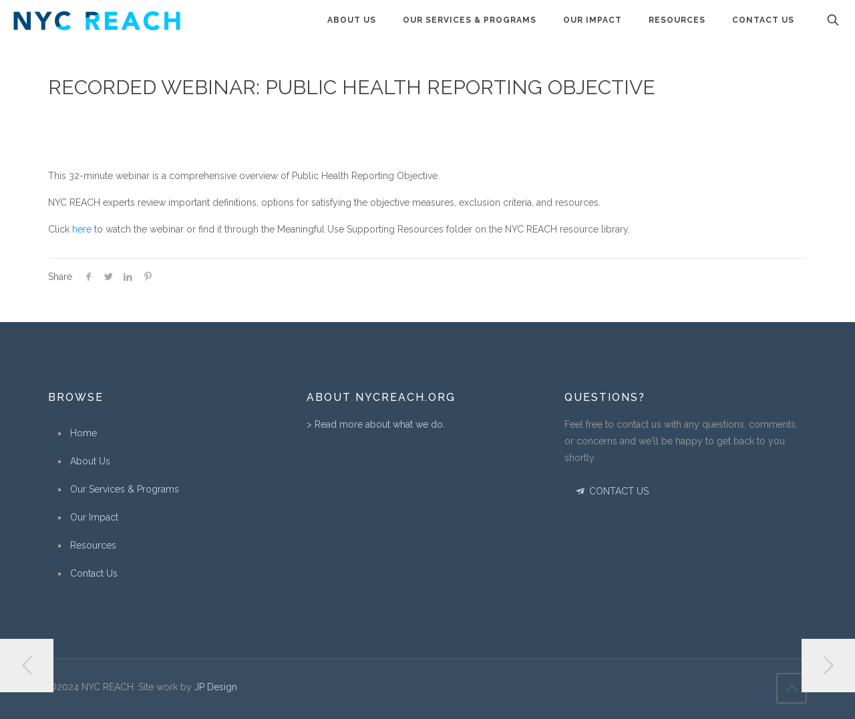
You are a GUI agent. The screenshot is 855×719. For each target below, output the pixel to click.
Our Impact (94, 517)
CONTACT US (611, 491)
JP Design (215, 687)
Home (83, 433)
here (82, 229)
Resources (93, 545)
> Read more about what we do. (376, 424)
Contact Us (94, 573)
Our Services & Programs (124, 489)
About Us (90, 461)
